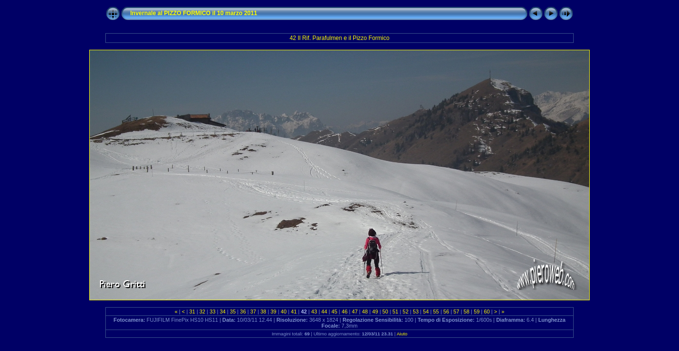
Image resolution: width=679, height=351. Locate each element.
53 (415, 311)
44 (324, 311)
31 (192, 311)
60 (486, 311)
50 (385, 311)
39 (273, 311)
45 (334, 311)
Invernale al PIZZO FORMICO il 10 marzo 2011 (193, 13)
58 (466, 311)
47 (354, 311)
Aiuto (402, 333)
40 (283, 311)
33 (212, 311)
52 (405, 311)
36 (243, 311)
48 (364, 311)
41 (293, 311)
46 (344, 311)
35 (232, 311)
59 (476, 311)
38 (263, 311)
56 (446, 311)
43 (314, 311)
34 (222, 311)
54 (425, 311)
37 (253, 311)
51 (395, 311)
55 (436, 311)
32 (202, 311)
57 (456, 311)
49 (375, 311)
